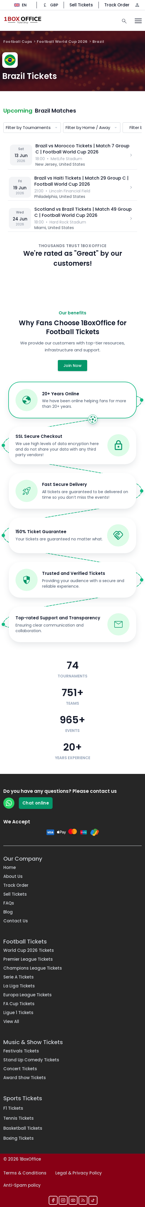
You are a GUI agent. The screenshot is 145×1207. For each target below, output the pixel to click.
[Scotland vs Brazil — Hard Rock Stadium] (72, 218)
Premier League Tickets (28, 959)
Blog (8, 912)
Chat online (35, 803)
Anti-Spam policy (22, 1185)
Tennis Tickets (18, 1118)
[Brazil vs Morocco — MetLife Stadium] (72, 155)
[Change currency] (50, 5)
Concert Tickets (20, 1069)
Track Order (117, 5)
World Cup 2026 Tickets (28, 950)
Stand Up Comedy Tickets (31, 1060)
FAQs (8, 903)
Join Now (72, 365)
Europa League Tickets (27, 995)
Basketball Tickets (22, 1128)
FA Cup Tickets (19, 1004)
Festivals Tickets (21, 1051)
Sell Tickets (81, 5)
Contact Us (15, 921)
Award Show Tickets (24, 1078)
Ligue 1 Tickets (18, 1012)
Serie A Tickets (18, 977)
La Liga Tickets (19, 986)
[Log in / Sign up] (137, 5)
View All (11, 1021)
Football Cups (17, 41)
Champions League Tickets (32, 968)
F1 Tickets (13, 1108)
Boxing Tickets (18, 1138)
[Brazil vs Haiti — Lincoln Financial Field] (72, 187)
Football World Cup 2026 (62, 41)
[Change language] (20, 5)
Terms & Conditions (24, 1173)
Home (9, 867)
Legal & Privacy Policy (78, 1173)
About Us (13, 876)
